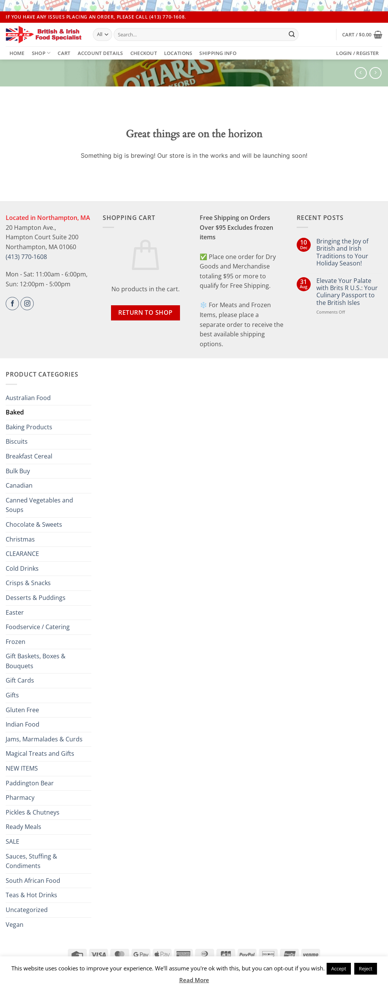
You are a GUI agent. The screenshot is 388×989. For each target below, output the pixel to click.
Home (17, 53)
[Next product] (360, 73)
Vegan (14, 924)
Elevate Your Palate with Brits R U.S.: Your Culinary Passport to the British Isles (347, 291)
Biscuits (17, 441)
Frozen (15, 641)
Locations (178, 53)
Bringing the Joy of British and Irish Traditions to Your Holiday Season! (342, 252)
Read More (194, 980)
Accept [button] (338, 968)
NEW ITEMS (22, 768)
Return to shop (145, 312)
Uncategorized (27, 910)
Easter (15, 612)
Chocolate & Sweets (34, 524)
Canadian (19, 485)
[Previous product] (375, 73)
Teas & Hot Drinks (31, 895)
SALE (12, 841)
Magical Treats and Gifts (40, 753)
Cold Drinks (22, 568)
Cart (64, 53)
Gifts (12, 695)
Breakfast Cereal (29, 456)
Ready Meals (23, 827)
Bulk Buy (18, 471)
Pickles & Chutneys (32, 812)
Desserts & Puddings (36, 597)
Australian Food (28, 398)
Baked (15, 412)
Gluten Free (22, 710)
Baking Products (29, 427)
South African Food (33, 880)
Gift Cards (20, 680)
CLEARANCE (22, 553)
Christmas (20, 539)
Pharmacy (20, 797)
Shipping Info (217, 53)
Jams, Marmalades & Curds (44, 739)
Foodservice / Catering (38, 627)
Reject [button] (365, 968)
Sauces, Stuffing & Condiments (31, 861)
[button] (362, 34)
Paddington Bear (30, 783)
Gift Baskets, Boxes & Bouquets (36, 661)
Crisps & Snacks (28, 583)
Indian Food (22, 724)
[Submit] (291, 34)
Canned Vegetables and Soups (39, 505)
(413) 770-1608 (26, 257)
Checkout (143, 53)
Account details (100, 53)
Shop (41, 53)
